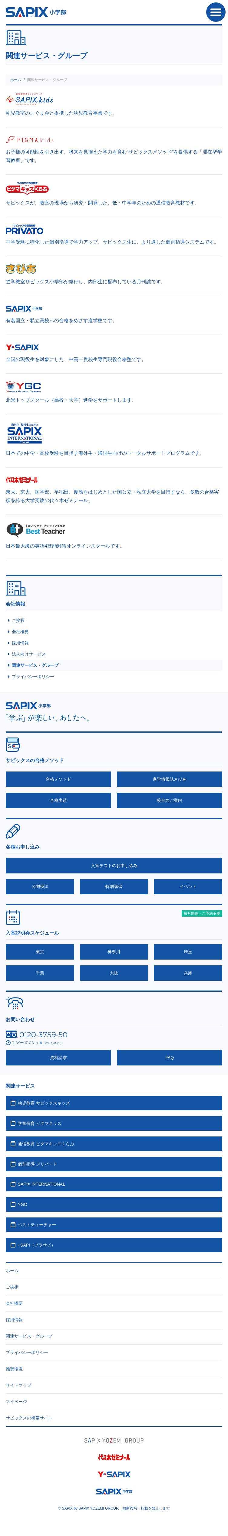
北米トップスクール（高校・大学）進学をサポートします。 (71, 400)
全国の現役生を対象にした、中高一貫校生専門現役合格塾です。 (76, 359)
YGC (22, 1204)
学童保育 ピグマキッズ (39, 1123)
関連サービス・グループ (35, 665)
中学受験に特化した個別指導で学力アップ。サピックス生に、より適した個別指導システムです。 (112, 242)
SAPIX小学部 (36, 12)
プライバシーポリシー (33, 676)
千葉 (40, 973)
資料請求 (58, 1057)
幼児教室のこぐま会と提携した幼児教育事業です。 (61, 113)
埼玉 (188, 951)
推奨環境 (14, 1368)
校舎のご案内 (169, 800)
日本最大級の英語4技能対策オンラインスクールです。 (65, 546)
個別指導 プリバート (37, 1164)
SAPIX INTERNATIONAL (41, 1184)
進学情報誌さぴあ (170, 779)
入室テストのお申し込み (114, 865)
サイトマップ (18, 1385)
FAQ (169, 1057)
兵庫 (188, 973)
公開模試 (39, 886)
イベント (188, 886)
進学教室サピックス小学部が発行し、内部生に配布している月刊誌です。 (86, 281)
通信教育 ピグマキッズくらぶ (46, 1143)
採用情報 (20, 642)
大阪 (114, 973)
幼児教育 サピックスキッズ (44, 1103)
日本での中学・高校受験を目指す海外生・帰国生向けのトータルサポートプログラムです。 (105, 453)
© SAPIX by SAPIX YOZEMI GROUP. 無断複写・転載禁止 (114, 1508)
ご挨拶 (18, 620)
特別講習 (113, 886)
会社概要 (20, 631)
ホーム (15, 80)
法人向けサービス (29, 654)
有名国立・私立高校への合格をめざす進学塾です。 (61, 320)
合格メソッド (58, 779)
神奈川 (113, 951)
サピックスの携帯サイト (29, 1418)
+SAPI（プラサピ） (36, 1245)
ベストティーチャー (37, 1224)
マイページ (16, 1401)
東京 (40, 951)
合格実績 (58, 800)
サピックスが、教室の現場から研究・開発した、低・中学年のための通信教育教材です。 (103, 202)
